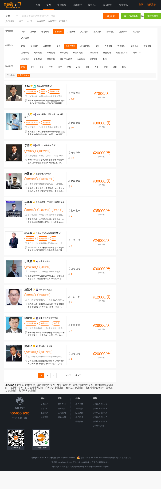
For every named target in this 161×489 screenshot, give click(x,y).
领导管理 (45, 32)
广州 (78, 297)
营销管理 (147, 46)
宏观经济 (57, 210)
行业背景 (136, 32)
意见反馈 (62, 404)
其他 (124, 67)
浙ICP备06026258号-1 (66, 458)
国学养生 (110, 32)
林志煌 (28, 233)
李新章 (28, 318)
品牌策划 (25, 53)
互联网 (33, 32)
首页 (38, 5)
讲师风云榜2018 (100, 413)
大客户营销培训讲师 (83, 384)
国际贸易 (134, 46)
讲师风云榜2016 (100, 421)
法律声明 (44, 417)
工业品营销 (93, 53)
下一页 (68, 375)
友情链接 (79, 408)
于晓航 (28, 261)
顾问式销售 (78, 53)
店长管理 (25, 59)
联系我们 (44, 408)
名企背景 (25, 38)
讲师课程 (77, 5)
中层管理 (52, 21)
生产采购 (97, 32)
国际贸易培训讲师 (74, 387)
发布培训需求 (131, 16)
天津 (87, 67)
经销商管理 (85, 46)
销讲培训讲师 (16, 387)
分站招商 (79, 421)
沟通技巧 (40, 21)
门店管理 (108, 46)
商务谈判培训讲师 (54, 387)
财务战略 (71, 32)
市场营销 (58, 32)
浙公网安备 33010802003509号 (92, 458)
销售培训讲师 (64, 384)
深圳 (78, 93)
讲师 (49, 5)
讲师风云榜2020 (100, 404)
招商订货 (137, 53)
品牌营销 (47, 46)
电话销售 (38, 53)
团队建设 (63, 21)
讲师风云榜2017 (100, 417)
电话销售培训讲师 (27, 390)
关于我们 (44, 404)
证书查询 (62, 413)
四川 (96, 67)
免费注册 (151, 4)
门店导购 (38, 59)
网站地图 (62, 417)
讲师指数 (62, 408)
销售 (58, 46)
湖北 (115, 67)
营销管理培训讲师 (95, 387)
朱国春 (28, 173)
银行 (54, 238)
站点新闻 (79, 413)
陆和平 (28, 346)
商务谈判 (121, 46)
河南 (106, 67)
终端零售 (51, 59)
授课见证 (92, 5)
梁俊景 (92, 466)
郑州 (78, 152)
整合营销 (107, 53)
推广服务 (79, 417)
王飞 (27, 114)
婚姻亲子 (123, 32)
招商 (105, 59)
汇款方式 (44, 413)
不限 (23, 32)
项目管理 (30, 210)
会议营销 (64, 53)
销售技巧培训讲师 (26, 384)
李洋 (27, 145)
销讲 (97, 46)
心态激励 (81, 59)
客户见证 (79, 404)
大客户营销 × (23, 75)
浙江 (60, 67)
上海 (41, 67)
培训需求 (107, 5)
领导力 (22, 21)
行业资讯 (123, 5)
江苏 (69, 67)
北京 (32, 67)
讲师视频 (61, 5)
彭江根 (28, 289)
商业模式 (45, 323)
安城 (27, 86)
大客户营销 (70, 46)
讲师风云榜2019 (100, 408)
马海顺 (28, 202)
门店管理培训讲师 (34, 387)
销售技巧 (34, 46)
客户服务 (94, 59)
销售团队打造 (122, 53)
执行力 (30, 21)
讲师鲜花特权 (98, 426)
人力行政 (84, 32)
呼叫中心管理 (66, 59)
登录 (141, 4)
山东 (78, 67)
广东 (51, 67)
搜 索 (111, 16)
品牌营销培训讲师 (46, 384)
